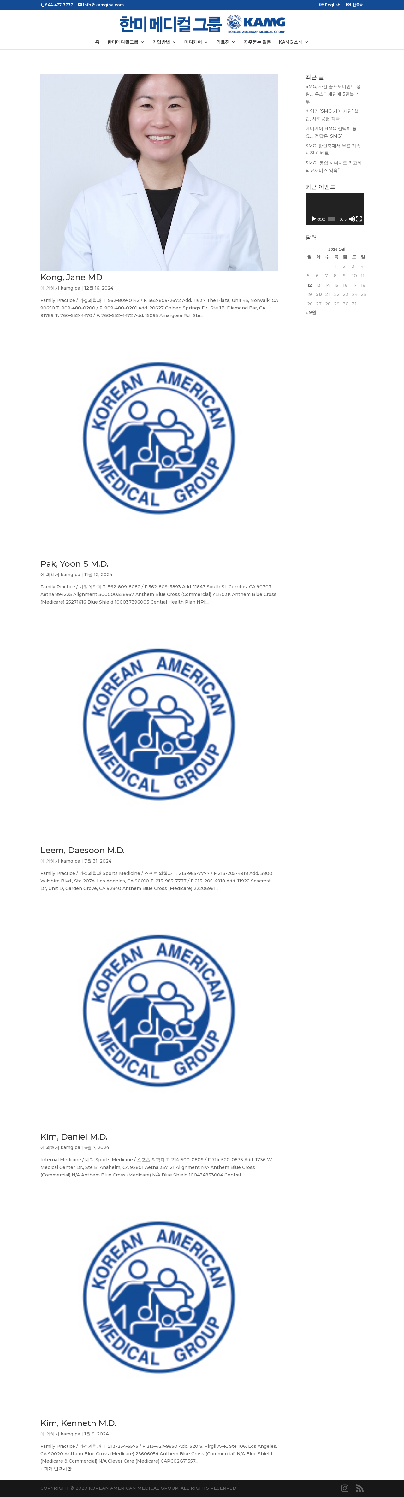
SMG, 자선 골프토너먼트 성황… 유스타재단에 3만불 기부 (333, 94)
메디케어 (193, 42)
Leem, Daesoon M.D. (82, 850)
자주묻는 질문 (257, 42)
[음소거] (352, 219)
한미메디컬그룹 (122, 42)
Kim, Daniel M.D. (73, 1137)
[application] (335, 209)
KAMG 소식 (291, 42)
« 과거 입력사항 (56, 1468)
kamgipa (70, 288)
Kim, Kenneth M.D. (78, 1423)
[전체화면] (359, 219)
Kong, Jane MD (71, 277)
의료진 (222, 42)
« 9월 (311, 312)
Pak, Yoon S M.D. (74, 564)
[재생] (314, 219)
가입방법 (161, 42)
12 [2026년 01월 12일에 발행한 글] (309, 285)
